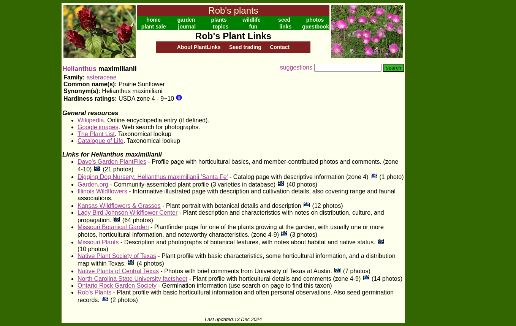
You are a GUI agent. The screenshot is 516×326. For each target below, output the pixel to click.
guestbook (315, 27)
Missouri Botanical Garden (113, 227)
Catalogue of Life (100, 141)
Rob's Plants (94, 292)
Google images (98, 127)
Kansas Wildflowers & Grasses (119, 206)
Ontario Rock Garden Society (117, 285)
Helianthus (79, 69)
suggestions (296, 67)
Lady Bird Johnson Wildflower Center (127, 212)
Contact (280, 47)
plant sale (153, 27)
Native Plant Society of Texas (117, 256)
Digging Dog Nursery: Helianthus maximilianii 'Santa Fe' (153, 177)
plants (218, 20)
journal (187, 27)
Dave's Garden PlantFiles (112, 161)
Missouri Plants (98, 242)
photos (315, 20)
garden (186, 20)
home (153, 20)
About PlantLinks (199, 47)
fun (253, 27)
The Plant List (96, 134)
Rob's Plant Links (233, 36)
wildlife (251, 20)
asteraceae (101, 77)
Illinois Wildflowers (102, 191)
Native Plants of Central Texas (118, 271)
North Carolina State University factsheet (132, 278)
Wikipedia (91, 120)
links (285, 27)
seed (284, 20)
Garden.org (93, 184)
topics (220, 27)
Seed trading (245, 47)
